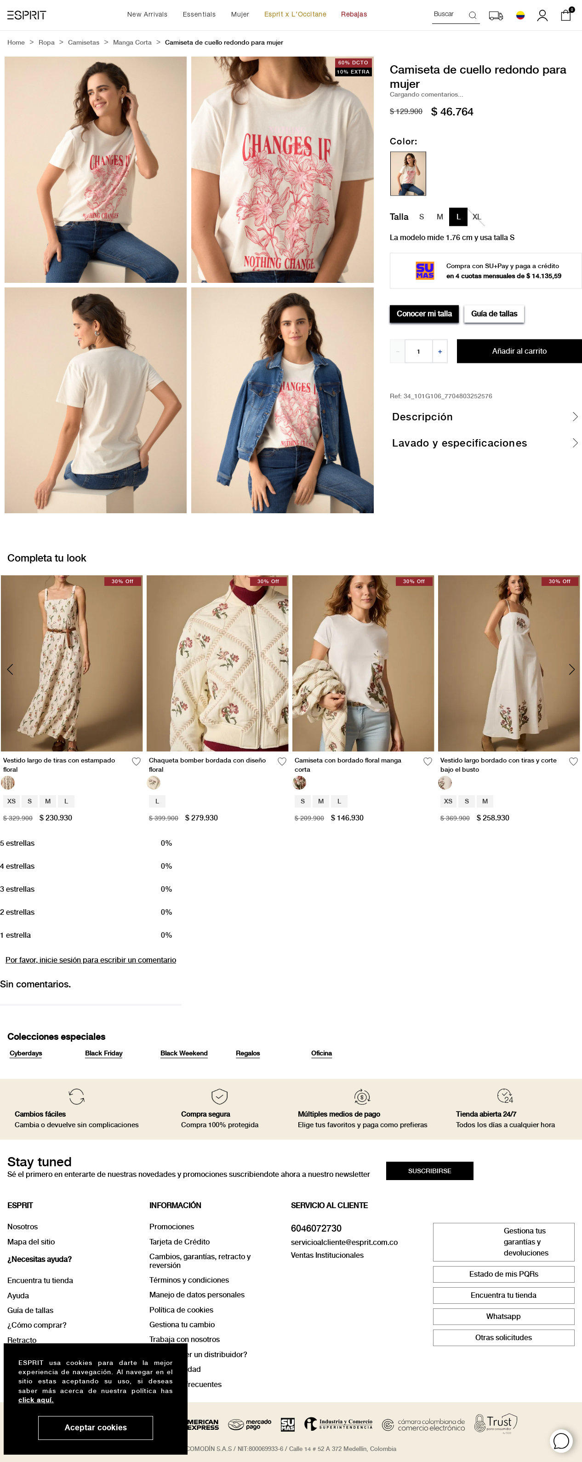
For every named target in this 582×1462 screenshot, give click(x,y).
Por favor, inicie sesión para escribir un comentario (91, 960)
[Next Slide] (571, 669)
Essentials (200, 15)
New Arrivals (147, 15)
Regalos (248, 1053)
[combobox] (456, 15)
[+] (440, 351)
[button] (561, 1441)
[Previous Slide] (10, 669)
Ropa (47, 43)
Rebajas (354, 15)
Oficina (321, 1053)
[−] (397, 351)
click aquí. (36, 1400)
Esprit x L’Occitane (295, 15)
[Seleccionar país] (520, 15)
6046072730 (316, 1228)
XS (11, 801)
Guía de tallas (494, 313)
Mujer (240, 15)
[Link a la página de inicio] (16, 43)
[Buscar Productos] (474, 14)
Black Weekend (184, 1053)
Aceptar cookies (96, 1427)
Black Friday (103, 1053)
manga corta (132, 43)
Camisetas (83, 43)
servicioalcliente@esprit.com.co (344, 1242)
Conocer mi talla (424, 313)
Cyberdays (26, 1053)
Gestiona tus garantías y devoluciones (526, 1242)
